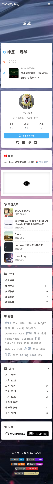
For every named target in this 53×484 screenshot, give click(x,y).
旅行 (15, 354)
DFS (19, 343)
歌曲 (8, 323)
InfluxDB (10, 343)
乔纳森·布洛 (12, 338)
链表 (7, 328)
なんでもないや (22, 210)
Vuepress (27, 338)
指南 (35, 349)
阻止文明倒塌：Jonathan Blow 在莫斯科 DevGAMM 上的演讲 (34, 75)
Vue (15, 323)
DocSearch (11, 333)
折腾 (37, 338)
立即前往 (43, 161)
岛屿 (19, 349)
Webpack (10, 349)
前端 (29, 333)
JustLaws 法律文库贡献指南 (29, 245)
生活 (8, 354)
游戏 (42, 349)
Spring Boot (28, 354)
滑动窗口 (31, 328)
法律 (26, 343)
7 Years (18, 234)
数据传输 (36, 343)
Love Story (20, 256)
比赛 (29, 323)
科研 (27, 348)
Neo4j (20, 328)
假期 (43, 333)
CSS (21, 333)
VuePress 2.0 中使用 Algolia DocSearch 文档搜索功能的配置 (31, 222)
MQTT (42, 323)
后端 (36, 333)
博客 (22, 323)
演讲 (40, 354)
